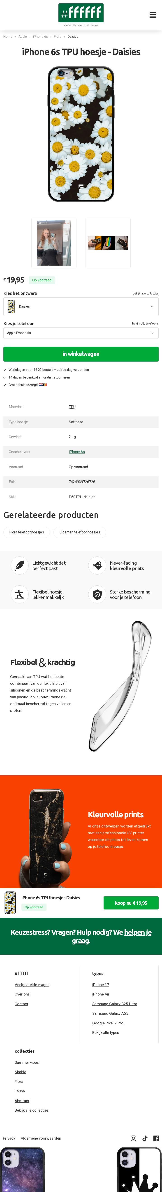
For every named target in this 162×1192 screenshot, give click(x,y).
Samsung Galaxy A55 (110, 1013)
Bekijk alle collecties (32, 1110)
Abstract (22, 1101)
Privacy (9, 1138)
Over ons (22, 994)
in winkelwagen (81, 354)
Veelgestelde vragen (32, 984)
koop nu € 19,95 (131, 903)
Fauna (20, 1091)
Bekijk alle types (105, 1032)
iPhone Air (100, 994)
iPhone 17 (100, 984)
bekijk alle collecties (146, 293)
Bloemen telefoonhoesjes (79, 532)
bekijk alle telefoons (145, 323)
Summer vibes (27, 1062)
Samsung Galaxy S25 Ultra (114, 1004)
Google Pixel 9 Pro (107, 1023)
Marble (20, 1072)
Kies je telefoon (81, 323)
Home (7, 37)
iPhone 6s (40, 37)
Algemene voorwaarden (41, 1138)
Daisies (73, 37)
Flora (58, 37)
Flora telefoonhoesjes (26, 532)
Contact (21, 1004)
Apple (23, 37)
